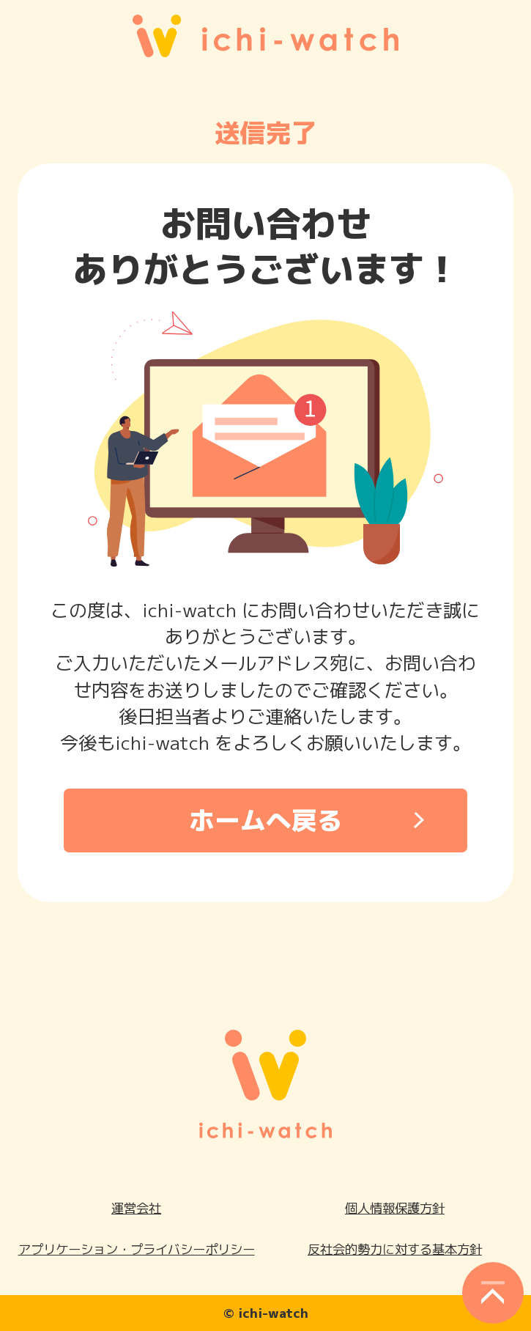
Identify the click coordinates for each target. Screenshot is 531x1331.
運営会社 (136, 1208)
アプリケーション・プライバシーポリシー (136, 1249)
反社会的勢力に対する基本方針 (395, 1249)
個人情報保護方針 (395, 1208)
